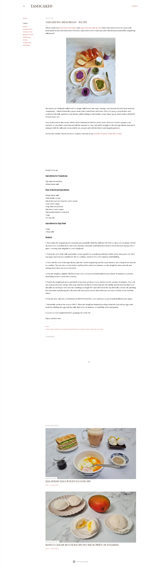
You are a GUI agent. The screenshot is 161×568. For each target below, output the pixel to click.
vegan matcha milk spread (90, 28)
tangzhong (27, 43)
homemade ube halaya (67, 28)
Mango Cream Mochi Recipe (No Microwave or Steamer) (82, 544)
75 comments (54, 548)
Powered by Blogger (80, 561)
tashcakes (26, 45)
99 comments (54, 485)
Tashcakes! (41, 6)
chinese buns (27, 29)
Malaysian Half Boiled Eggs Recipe (68, 481)
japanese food (28, 34)
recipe (25, 40)
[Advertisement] (90, 405)
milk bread (26, 37)
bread (25, 26)
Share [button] (25, 18)
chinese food (27, 32)
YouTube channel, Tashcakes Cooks (107, 134)
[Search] (135, 6)
